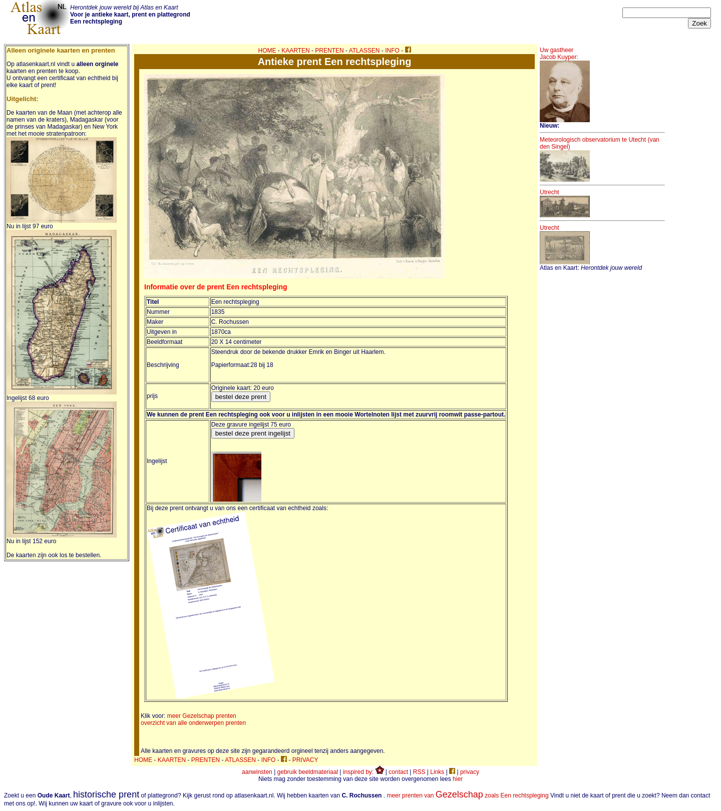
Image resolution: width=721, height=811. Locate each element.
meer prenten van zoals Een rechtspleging (467, 795)
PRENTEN (329, 50)
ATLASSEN (364, 50)
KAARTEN (295, 50)
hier (458, 778)
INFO (392, 50)
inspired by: (363, 771)
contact (398, 771)
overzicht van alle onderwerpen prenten (193, 722)
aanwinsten (257, 771)
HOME (267, 50)
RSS (419, 771)
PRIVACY (305, 759)
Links (437, 771)
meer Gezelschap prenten (201, 715)
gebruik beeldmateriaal (307, 771)
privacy (469, 771)
